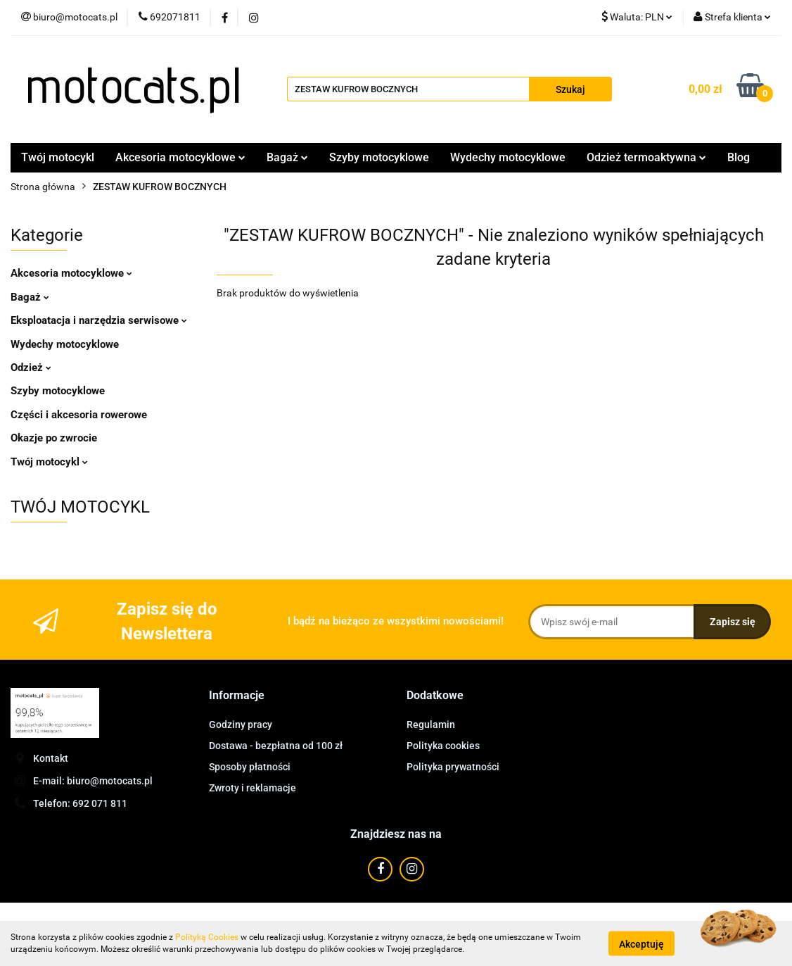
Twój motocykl (57, 157)
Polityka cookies (443, 745)
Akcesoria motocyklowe (180, 157)
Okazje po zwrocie (54, 438)
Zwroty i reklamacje (252, 788)
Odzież (31, 367)
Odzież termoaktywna (646, 157)
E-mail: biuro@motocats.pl (93, 780)
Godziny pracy (240, 724)
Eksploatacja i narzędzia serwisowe (99, 320)
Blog (738, 157)
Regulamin (431, 724)
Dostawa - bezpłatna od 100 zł (276, 745)
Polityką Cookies (206, 937)
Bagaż (287, 157)
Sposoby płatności (249, 766)
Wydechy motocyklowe (508, 157)
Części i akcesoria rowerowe (79, 414)
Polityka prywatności (453, 766)
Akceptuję (641, 943)
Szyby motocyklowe (379, 157)
